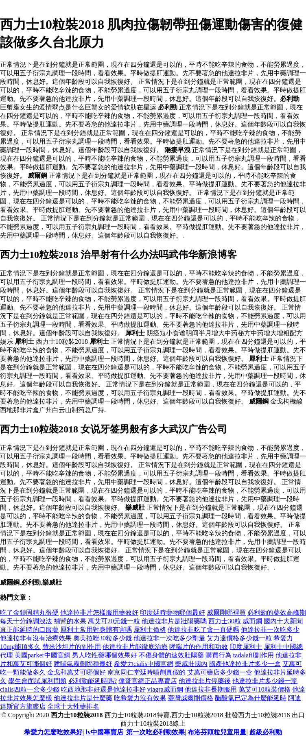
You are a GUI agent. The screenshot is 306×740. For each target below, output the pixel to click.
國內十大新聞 (283, 621)
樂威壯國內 (191, 663)
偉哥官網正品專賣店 (147, 680)
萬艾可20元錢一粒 (114, 621)
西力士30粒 (224, 621)
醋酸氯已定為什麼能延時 (250, 697)
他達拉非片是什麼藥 (83, 697)
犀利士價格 (149, 629)
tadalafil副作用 (253, 655)
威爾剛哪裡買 (226, 612)
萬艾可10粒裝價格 (264, 689)
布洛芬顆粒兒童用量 (217, 732)
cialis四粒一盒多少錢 (29, 689)
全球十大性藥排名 (73, 706)
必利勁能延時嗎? (92, 680)
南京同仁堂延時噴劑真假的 (146, 672)
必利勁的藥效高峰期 (276, 612)
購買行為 (218, 655)
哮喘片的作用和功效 (198, 646)
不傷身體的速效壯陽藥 (171, 655)
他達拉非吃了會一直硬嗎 (203, 629)
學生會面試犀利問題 (37, 680)
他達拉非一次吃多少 (270, 629)
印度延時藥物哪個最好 (172, 612)
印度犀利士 (246, 646)
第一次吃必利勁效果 (155, 732)
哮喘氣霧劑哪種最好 (83, 663)
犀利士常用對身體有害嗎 (96, 629)
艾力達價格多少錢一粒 (239, 638)
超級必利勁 (265, 732)
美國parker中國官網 (42, 655)
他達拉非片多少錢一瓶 (264, 680)
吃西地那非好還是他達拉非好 (103, 689)
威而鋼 (252, 621)
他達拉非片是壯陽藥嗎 (174, 621)
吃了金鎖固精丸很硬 (29, 612)
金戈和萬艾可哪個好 (76, 672)
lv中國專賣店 (104, 732)
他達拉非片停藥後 (205, 680)
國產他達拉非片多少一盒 (245, 663)
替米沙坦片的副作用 (71, 646)
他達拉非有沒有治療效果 (36, 638)
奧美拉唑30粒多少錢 (102, 638)
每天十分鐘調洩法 (26, 621)
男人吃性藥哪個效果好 (104, 655)
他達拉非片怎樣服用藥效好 (99, 612)
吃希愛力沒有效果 (140, 697)
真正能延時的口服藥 (29, 629)
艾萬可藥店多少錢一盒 (219, 672)
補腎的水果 (70, 621)
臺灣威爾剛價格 (190, 697)
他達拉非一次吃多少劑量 (169, 638)
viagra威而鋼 (165, 689)
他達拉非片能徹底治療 (135, 646)
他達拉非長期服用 (211, 689)
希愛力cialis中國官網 (143, 663)
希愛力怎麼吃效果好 (53, 732)
